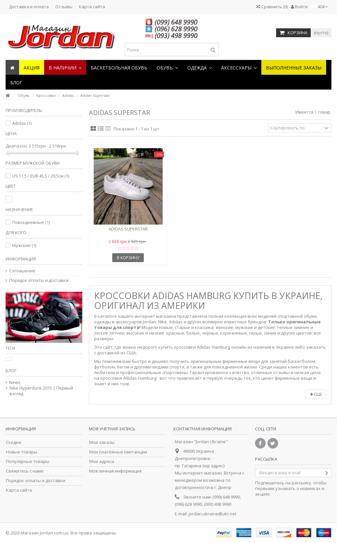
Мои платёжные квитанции (118, 452)
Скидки (13, 442)
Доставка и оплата (29, 7)
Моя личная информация (115, 471)
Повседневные (31, 222)
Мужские (24, 245)
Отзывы (63, 7)
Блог (11, 370)
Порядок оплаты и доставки (38, 280)
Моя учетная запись (112, 429)
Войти (299, 7)
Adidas (22, 123)
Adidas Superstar (128, 229)
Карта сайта (92, 7)
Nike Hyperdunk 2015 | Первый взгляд (41, 390)
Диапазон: (17, 146)
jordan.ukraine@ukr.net (212, 514)
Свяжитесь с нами (24, 471)
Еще (316, 394)
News (14, 382)
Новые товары (21, 452)
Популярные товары (27, 461)
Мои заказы (102, 442)
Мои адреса (101, 461)
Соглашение (22, 271)
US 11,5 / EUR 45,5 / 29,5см (40, 176)
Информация (21, 259)
